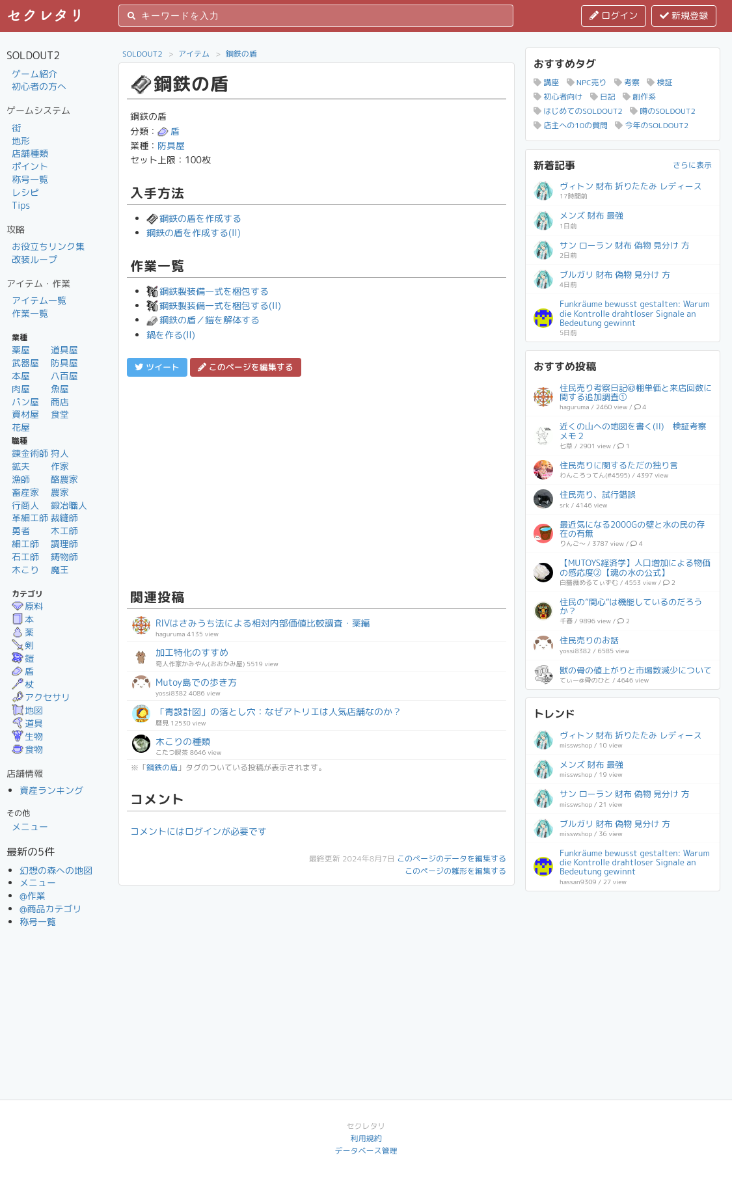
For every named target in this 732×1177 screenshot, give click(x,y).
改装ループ (34, 259)
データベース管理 (365, 1150)
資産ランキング (51, 790)
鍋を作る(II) (170, 335)
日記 (603, 96)
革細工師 (30, 517)
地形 (21, 141)
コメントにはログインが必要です (198, 831)
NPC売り (587, 82)
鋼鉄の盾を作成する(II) (193, 232)
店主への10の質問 (571, 125)
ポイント (30, 166)
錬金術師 (30, 453)
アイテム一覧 (39, 300)
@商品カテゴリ (51, 908)
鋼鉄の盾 (241, 53)
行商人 (25, 505)
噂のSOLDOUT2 (663, 110)
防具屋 (64, 363)
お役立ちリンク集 (48, 246)
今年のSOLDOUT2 (651, 125)
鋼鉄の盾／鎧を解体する (203, 320)
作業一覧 (30, 313)
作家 (60, 466)
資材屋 (25, 414)
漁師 (21, 479)
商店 (60, 402)
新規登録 (684, 15)
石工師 (25, 556)
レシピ (25, 192)
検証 (659, 82)
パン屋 (25, 402)
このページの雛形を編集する (455, 870)
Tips (21, 205)
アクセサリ (41, 697)
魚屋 (60, 389)
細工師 (25, 543)
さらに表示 (692, 164)
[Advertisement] (316, 481)
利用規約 (365, 1138)
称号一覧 (30, 179)
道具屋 (64, 350)
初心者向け (558, 96)
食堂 (60, 414)
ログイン (614, 15)
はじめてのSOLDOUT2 (578, 110)
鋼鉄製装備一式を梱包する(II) (213, 305)
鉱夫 (21, 466)
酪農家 (64, 479)
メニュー (30, 826)
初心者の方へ (39, 86)
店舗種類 (30, 153)
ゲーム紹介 (34, 74)
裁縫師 (64, 517)
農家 (60, 492)
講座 (546, 82)
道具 (27, 723)
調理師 (64, 543)
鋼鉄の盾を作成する (193, 218)
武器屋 (25, 363)
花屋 (21, 427)
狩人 (60, 453)
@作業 (33, 895)
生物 (27, 736)
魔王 (60, 569)
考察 (627, 82)
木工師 (64, 530)
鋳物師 (64, 556)
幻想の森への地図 (56, 870)
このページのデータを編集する (451, 858)
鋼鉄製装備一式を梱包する (207, 291)
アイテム (194, 53)
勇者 (21, 530)
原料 (27, 606)
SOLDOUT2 (142, 53)
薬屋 (21, 350)
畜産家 (25, 492)
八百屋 (64, 376)
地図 (27, 710)
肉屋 (21, 389)
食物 (27, 749)
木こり (25, 569)
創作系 (639, 96)
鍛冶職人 (69, 505)
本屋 (21, 376)
